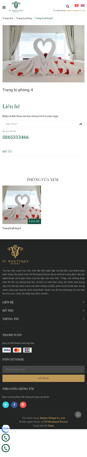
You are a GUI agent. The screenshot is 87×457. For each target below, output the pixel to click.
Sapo (51, 425)
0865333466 (15, 137)
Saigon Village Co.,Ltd (75, 10)
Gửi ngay (43, 378)
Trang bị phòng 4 (11, 228)
